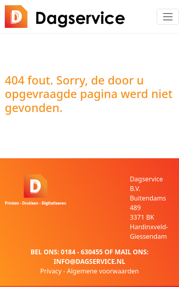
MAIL (123, 252)
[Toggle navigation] (168, 17)
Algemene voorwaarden (103, 271)
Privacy (51, 271)
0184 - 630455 (82, 252)
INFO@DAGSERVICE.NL (89, 261)
